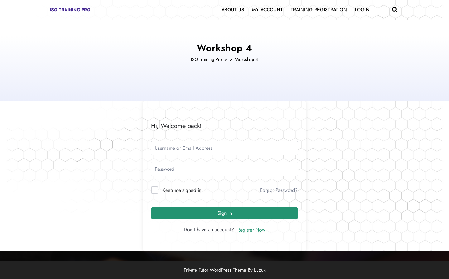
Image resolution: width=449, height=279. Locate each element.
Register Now (251, 229)
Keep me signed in (181, 190)
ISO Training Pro (70, 10)
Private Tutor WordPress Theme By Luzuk (225, 270)
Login (362, 9)
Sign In (224, 213)
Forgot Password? (279, 190)
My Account (267, 9)
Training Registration (319, 9)
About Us (232, 9)
